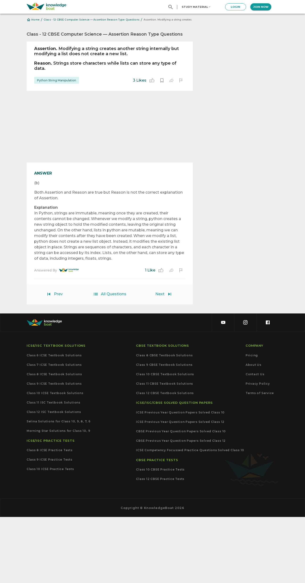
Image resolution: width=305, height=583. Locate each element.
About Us (253, 430)
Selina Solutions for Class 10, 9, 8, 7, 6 (59, 487)
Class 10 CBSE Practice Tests (160, 535)
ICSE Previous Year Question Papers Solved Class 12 (180, 487)
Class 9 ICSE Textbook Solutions (54, 449)
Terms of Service (260, 459)
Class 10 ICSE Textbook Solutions (55, 459)
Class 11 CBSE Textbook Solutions (164, 449)
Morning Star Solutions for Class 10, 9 (58, 497)
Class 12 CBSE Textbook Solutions (165, 459)
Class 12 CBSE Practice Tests (160, 545)
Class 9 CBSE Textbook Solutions (164, 430)
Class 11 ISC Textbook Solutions (53, 468)
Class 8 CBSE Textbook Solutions (164, 421)
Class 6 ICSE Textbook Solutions (54, 421)
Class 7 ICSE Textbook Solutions (54, 430)
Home (33, 20)
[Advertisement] (110, 127)
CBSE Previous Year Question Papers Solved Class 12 (181, 506)
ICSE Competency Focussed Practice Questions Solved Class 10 (190, 516)
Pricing (252, 421)
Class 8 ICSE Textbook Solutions (54, 440)
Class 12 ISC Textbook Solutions (54, 477)
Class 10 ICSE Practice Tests (50, 535)
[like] (151, 80)
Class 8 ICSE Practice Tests (50, 516)
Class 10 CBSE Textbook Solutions (165, 440)
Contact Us (255, 440)
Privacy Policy (258, 449)
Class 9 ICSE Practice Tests (49, 525)
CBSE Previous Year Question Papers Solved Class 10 (181, 497)
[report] (180, 80)
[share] (171, 80)
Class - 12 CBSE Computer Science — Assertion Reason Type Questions (92, 19)
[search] (171, 7)
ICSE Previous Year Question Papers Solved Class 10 (180, 478)
